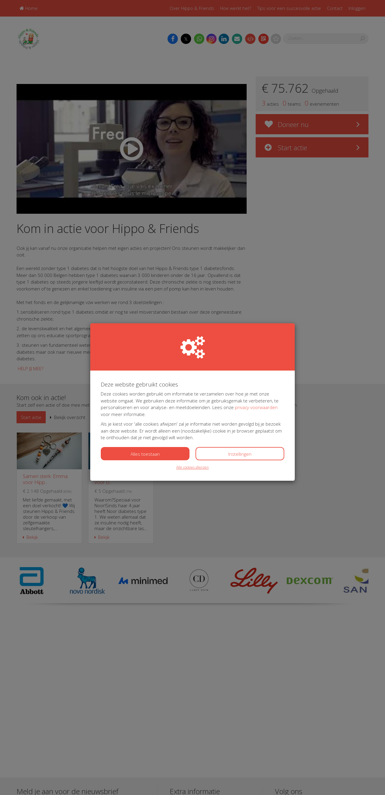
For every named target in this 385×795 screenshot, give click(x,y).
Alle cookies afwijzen (192, 467)
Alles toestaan (145, 454)
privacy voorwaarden (256, 407)
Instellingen (239, 454)
